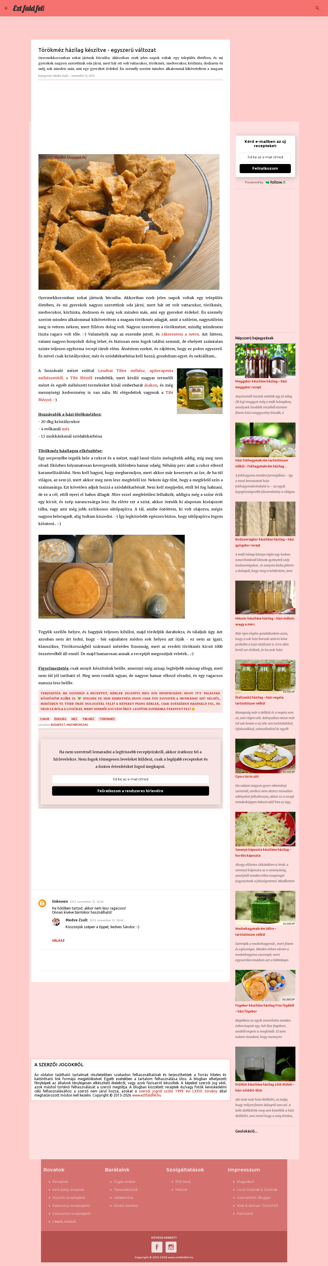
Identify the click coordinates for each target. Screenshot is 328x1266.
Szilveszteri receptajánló (71, 1214)
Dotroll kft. (270, 1206)
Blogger (264, 1198)
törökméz (107, 719)
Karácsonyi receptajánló (71, 1206)
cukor (44, 719)
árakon (150, 385)
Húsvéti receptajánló (68, 1198)
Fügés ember (125, 1182)
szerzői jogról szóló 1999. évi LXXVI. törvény (178, 1091)
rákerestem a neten (180, 334)
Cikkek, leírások (64, 1222)
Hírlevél (181, 1190)
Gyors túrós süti (247, 776)
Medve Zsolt (77, 920)
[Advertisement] (130, 115)
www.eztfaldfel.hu (146, 1095)
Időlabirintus (123, 1198)
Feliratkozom (265, 168)
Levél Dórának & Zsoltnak (257, 1190)
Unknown (60, 901)
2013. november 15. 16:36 (86, 901)
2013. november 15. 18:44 (106, 920)
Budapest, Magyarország (69, 724)
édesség (60, 719)
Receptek (60, 1182)
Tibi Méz (88, 719)
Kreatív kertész (126, 1206)
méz (65, 429)
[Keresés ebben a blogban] (300, 8)
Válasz (58, 940)
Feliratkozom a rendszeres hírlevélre (130, 791)
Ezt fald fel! (28, 8)
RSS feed (182, 1182)
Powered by (265, 182)
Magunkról (245, 1182)
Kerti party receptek (68, 1190)
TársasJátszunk (126, 1190)
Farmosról (245, 1214)
